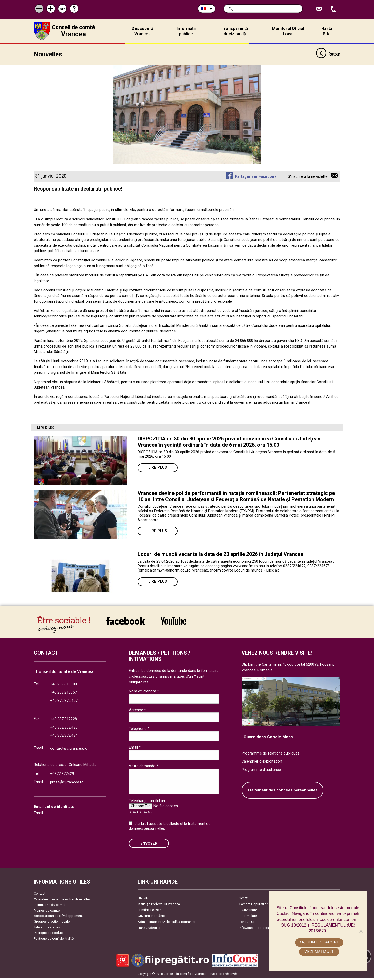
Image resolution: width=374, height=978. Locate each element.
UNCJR (143, 897)
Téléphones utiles (47, 927)
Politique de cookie (48, 932)
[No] (360, 931)
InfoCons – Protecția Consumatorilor (266, 927)
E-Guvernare (248, 909)
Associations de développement (58, 915)
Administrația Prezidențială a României (166, 921)
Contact (39, 893)
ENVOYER (148, 842)
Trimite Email (320, 9)
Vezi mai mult (319, 951)
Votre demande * (143, 765)
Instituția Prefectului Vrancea (159, 903)
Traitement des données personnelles (282, 789)
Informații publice (186, 31)
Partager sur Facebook (255, 176)
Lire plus (157, 467)
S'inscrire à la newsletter (308, 176)
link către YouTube (173, 620)
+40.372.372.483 (64, 727)
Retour (328, 54)
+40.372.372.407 (64, 700)
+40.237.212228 (63, 718)
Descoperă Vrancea (142, 31)
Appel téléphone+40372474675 (334, 9)
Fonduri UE (247, 921)
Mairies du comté (47, 910)
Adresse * (137, 709)
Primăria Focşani (150, 909)
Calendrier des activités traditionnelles (62, 898)
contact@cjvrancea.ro (69, 748)
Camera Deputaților (253, 903)
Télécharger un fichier (147, 800)
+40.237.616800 (63, 684)
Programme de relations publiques (270, 753)
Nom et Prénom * (144, 690)
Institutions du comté (49, 904)
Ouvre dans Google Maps (268, 736)
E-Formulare (248, 915)
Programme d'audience (261, 769)
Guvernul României (151, 915)
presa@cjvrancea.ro (67, 781)
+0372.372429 (62, 773)
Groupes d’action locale (52, 921)
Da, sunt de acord (319, 942)
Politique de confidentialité (54, 938)
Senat (243, 897)
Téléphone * (139, 728)
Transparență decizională (235, 31)
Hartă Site (326, 31)
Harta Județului (149, 927)
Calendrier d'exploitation (262, 761)
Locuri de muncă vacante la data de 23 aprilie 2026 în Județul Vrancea (220, 554)
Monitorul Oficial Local (288, 31)
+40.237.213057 (63, 692)
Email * (135, 746)
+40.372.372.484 (64, 735)
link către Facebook (125, 620)
